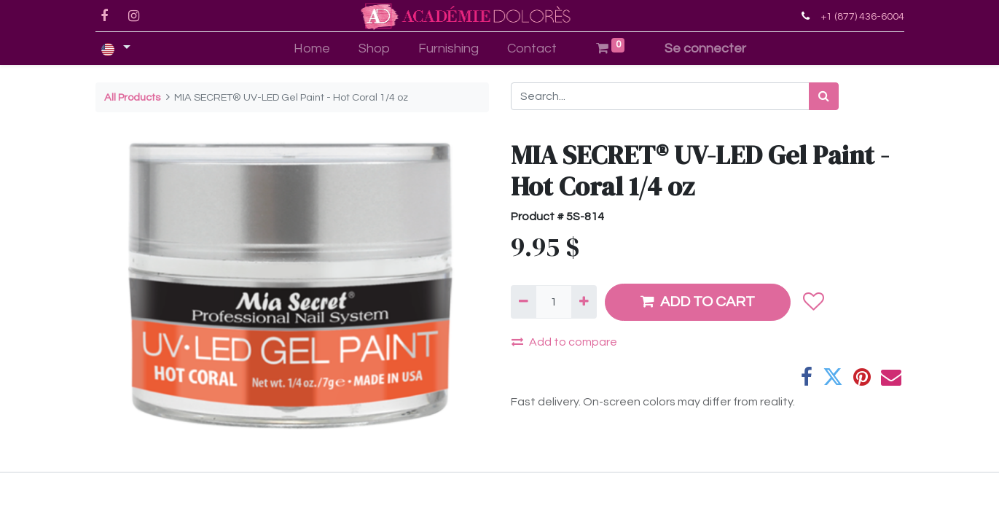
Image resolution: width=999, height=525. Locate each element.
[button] (813, 302)
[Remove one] (523, 302)
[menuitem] (312, 48)
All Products (132, 97)
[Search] (824, 96)
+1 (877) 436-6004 (862, 16)
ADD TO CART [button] (697, 301)
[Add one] (584, 302)
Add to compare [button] (564, 341)
